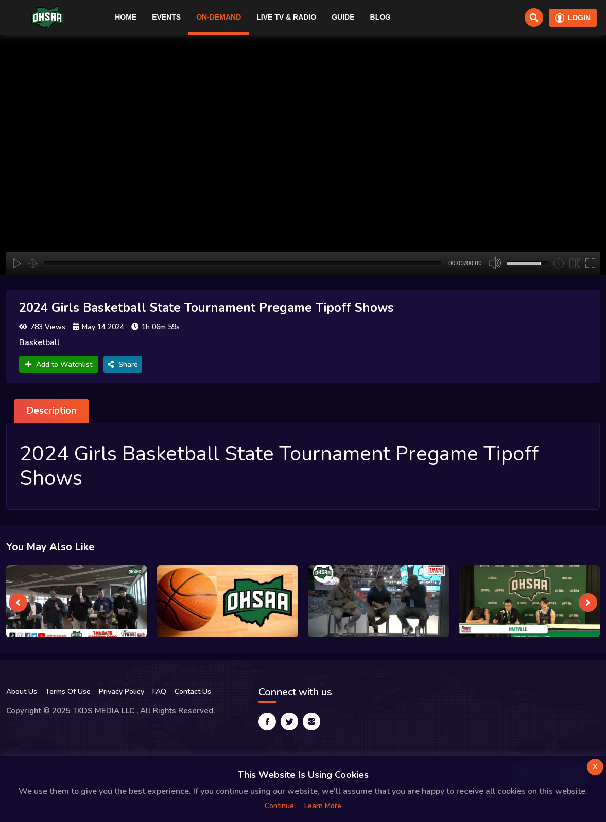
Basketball (39, 342)
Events (166, 17)
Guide (343, 17)
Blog (380, 17)
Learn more (322, 806)
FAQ (159, 691)
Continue (279, 806)
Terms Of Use (68, 691)
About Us (21, 691)
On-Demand (218, 17)
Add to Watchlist (58, 364)
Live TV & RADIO (286, 17)
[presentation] (18, 602)
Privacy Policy (121, 691)
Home (125, 17)
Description (51, 410)
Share (123, 364)
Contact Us (193, 691)
